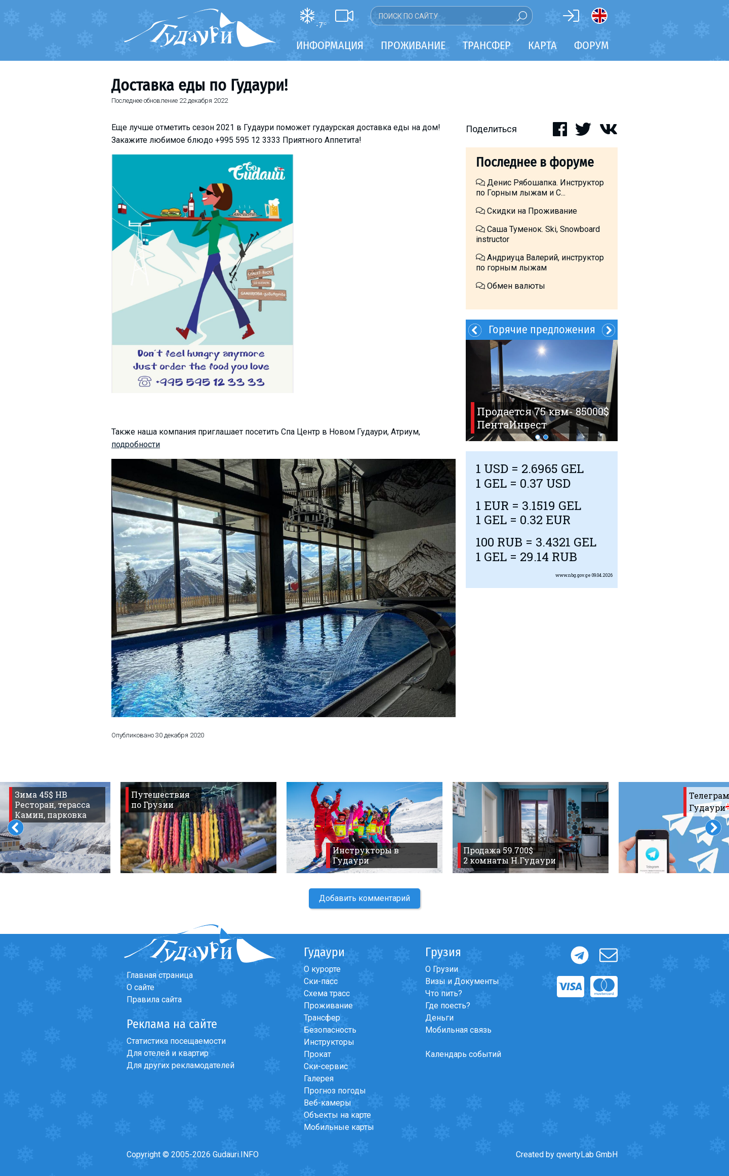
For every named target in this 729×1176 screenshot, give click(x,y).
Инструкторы (329, 1042)
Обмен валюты (510, 286)
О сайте (140, 987)
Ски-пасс (321, 981)
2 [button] (545, 437)
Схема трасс (327, 993)
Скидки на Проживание (526, 211)
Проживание (328, 1005)
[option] (542, 390)
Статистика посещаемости (176, 1041)
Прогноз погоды (335, 1090)
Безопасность (330, 1030)
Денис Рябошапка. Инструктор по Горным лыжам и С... (540, 188)
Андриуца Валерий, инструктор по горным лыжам (540, 262)
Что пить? (443, 993)
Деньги (439, 1018)
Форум (591, 45)
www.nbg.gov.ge (573, 575)
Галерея (319, 1078)
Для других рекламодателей (180, 1065)
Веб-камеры (327, 1103)
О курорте (322, 969)
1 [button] (537, 437)
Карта (542, 45)
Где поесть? (447, 1005)
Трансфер (322, 1018)
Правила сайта (154, 999)
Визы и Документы (462, 981)
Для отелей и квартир (168, 1053)
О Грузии (441, 969)
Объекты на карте (337, 1115)
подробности (135, 444)
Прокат (317, 1054)
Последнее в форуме (535, 162)
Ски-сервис (326, 1066)
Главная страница (160, 975)
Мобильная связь (458, 1030)
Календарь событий (463, 1054)
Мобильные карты (339, 1127)
